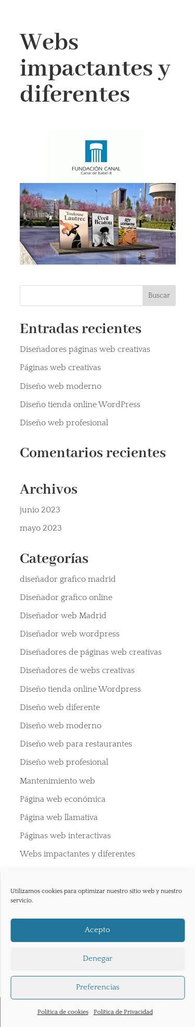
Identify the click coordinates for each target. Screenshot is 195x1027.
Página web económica (63, 799)
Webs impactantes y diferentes (77, 854)
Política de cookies (62, 1012)
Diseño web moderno (60, 386)
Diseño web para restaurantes (76, 744)
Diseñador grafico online (66, 597)
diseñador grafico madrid (68, 579)
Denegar (97, 958)
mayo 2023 (41, 528)
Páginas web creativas (60, 367)
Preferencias (98, 987)
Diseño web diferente (60, 707)
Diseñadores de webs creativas (77, 670)
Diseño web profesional (64, 422)
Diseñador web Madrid (63, 615)
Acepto (97, 929)
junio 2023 (40, 510)
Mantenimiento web (57, 781)
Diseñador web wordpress (70, 634)
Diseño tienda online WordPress (80, 404)
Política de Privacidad (123, 1012)
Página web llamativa (59, 817)
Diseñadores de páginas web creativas (91, 652)
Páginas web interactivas (65, 835)
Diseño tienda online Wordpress (80, 689)
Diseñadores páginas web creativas (85, 349)
